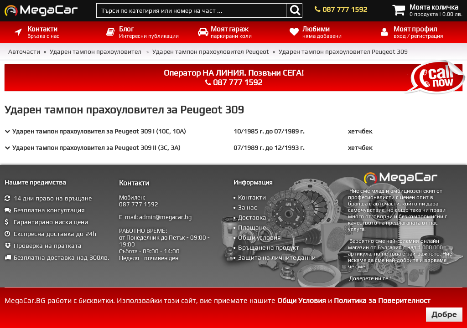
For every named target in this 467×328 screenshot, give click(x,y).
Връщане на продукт (268, 247)
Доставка (252, 217)
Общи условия (259, 237)
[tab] (233, 131)
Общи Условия (301, 300)
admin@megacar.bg (165, 217)
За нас (247, 207)
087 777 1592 (344, 9)
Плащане (252, 227)
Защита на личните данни (277, 257)
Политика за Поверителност (382, 300)
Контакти (252, 197)
